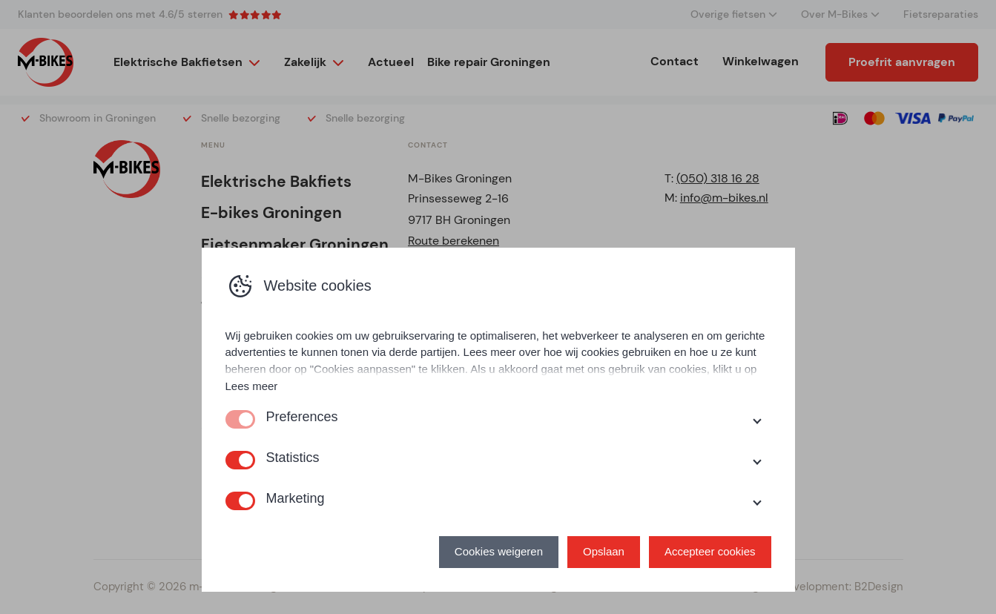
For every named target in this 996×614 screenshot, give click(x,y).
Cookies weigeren (499, 551)
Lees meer (251, 386)
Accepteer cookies (710, 551)
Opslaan (603, 551)
